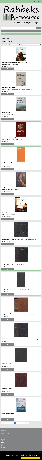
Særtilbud (7, 34)
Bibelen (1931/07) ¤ (6, 288)
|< (2, 423)
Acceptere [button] (31, 457)
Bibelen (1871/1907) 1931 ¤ (8, 238)
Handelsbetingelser (4, 436)
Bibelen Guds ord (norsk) (8, 413)
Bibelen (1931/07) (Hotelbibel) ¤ (9, 313)
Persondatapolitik (4, 434)
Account (2, 448)
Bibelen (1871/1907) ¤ (7, 263)
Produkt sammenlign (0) (7, 41)
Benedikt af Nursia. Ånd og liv (9, 162)
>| (27, 423)
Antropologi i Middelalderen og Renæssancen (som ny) (15, 62)
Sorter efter (4, 44)
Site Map (2, 440)
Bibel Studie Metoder (7, 212)
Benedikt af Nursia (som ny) (8, 187)
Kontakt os (3, 439)
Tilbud (2, 445)
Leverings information (5, 433)
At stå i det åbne (6, 112)
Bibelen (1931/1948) (6, 363)
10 (23, 423)
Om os (2, 432)
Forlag (2, 444)
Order (2, 450)
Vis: (23, 44)
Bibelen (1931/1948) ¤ (7, 338)
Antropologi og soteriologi (8, 87)
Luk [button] (40, 452)
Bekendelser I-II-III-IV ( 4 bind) (9, 137)
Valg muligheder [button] (11, 457)
